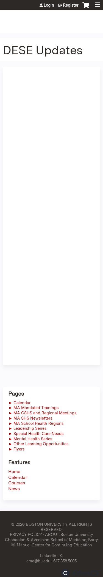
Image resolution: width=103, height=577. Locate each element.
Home (14, 471)
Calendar (17, 477)
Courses (16, 482)
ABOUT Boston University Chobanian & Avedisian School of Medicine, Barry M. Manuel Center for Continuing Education (51, 539)
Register (70, 5)
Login (49, 5)
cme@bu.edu (38, 561)
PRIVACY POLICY (26, 534)
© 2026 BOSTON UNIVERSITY (39, 524)
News (14, 488)
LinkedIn (48, 555)
